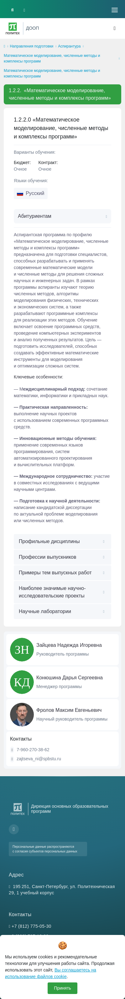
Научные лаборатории (45, 611)
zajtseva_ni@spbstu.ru (39, 758)
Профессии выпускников (47, 557)
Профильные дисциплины (49, 541)
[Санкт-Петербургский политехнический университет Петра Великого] (13, 28)
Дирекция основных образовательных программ (69, 809)
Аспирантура (69, 46)
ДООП (32, 28)
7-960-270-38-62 (33, 749)
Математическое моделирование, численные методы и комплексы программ (52, 58)
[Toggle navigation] (114, 10)
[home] (4, 46)
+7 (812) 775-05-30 (31, 926)
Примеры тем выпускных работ (55, 572)
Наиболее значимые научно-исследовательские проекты (52, 592)
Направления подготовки (31, 46)
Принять (62, 988)
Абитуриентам (34, 216)
